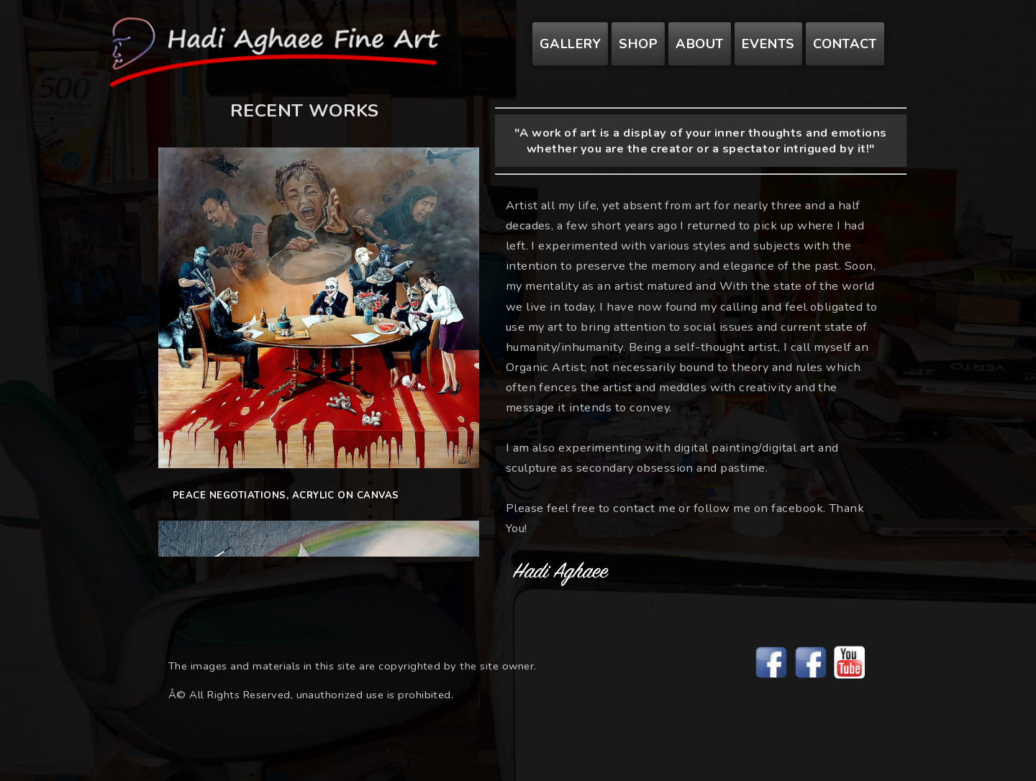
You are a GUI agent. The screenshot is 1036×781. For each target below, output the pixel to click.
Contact (845, 43)
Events (768, 43)
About (699, 43)
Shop (638, 43)
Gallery (570, 43)
